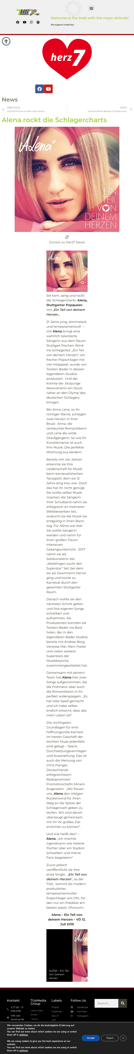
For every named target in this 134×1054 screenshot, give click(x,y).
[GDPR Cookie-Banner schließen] (123, 1038)
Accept (91, 1038)
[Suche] (122, 1003)
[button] (91, 8)
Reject (109, 1038)
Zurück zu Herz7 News (67, 242)
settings (23, 1034)
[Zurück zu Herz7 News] (67, 237)
